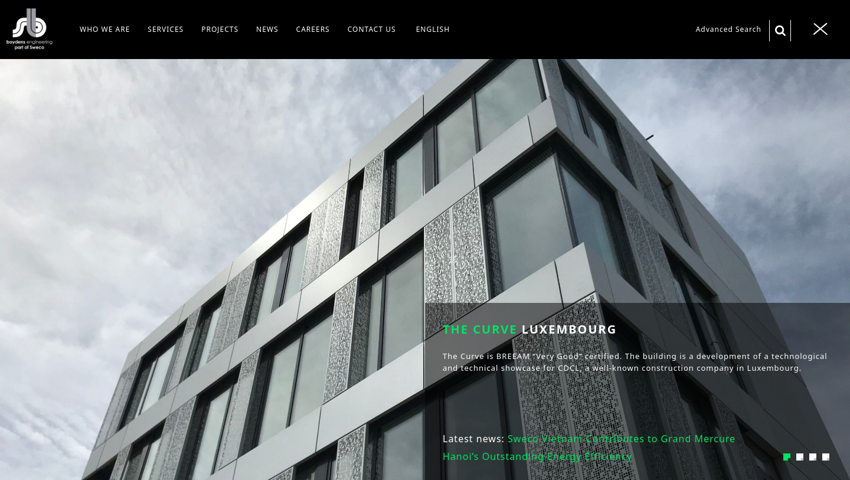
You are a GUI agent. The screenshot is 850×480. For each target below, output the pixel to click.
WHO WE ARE (105, 29)
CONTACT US (372, 29)
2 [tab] (799, 457)
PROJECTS (219, 29)
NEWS (267, 29)
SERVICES (166, 29)
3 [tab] (812, 457)
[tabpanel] (425, 240)
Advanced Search (728, 29)
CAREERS (313, 29)
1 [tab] (786, 457)
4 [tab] (825, 457)
